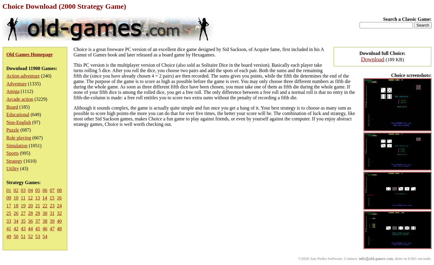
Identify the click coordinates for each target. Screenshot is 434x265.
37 (37, 221)
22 (44, 205)
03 (23, 190)
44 (30, 228)
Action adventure (23, 75)
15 (51, 197)
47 (52, 228)
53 (37, 236)
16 (59, 197)
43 (23, 228)
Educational (17, 114)
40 (59, 221)
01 (8, 190)
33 (8, 221)
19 (23, 205)
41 (8, 228)
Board (12, 107)
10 (16, 197)
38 (44, 221)
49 (8, 236)
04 (30, 190)
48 (59, 228)
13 (37, 197)
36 (30, 221)
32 (59, 213)
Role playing (18, 137)
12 (30, 197)
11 (23, 197)
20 (30, 205)
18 (16, 205)
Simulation (16, 145)
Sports (12, 153)
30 (44, 213)
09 (8, 197)
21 (37, 205)
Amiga (13, 91)
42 (16, 228)
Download (373, 59)
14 (44, 197)
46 (44, 228)
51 (23, 236)
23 (52, 205)
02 (16, 190)
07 (52, 190)
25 (8, 213)
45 (37, 228)
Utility (12, 168)
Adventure (16, 83)
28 (30, 213)
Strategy (14, 161)
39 (52, 221)
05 (37, 190)
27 (23, 213)
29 (37, 213)
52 (30, 236)
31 (52, 213)
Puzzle (12, 129)
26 (16, 213)
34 (16, 221)
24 (59, 205)
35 (23, 221)
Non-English (18, 122)
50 (16, 236)
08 (59, 190)
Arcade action (19, 99)
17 (8, 205)
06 (44, 190)
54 (44, 236)
